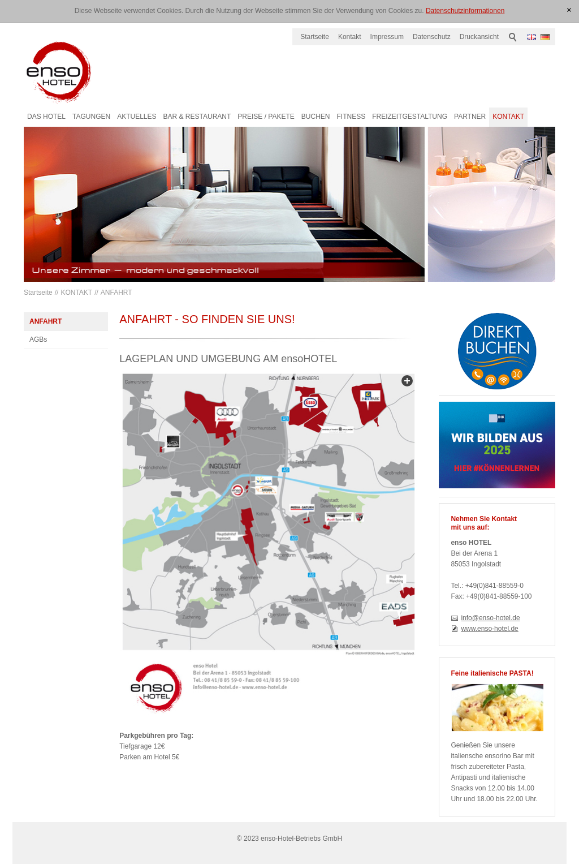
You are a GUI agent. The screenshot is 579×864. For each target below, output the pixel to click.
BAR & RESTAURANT (197, 117)
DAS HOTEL (46, 117)
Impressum (387, 37)
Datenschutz (432, 37)
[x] (569, 10)
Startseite (314, 37)
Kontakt (349, 37)
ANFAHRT (116, 292)
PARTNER (470, 117)
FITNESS (350, 117)
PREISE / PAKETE (265, 117)
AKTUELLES (136, 117)
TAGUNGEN (91, 117)
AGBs (38, 339)
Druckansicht (479, 37)
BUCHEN (315, 117)
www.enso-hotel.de (489, 629)
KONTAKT (508, 117)
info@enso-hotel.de (490, 618)
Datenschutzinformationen (465, 11)
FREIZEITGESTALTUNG (409, 117)
